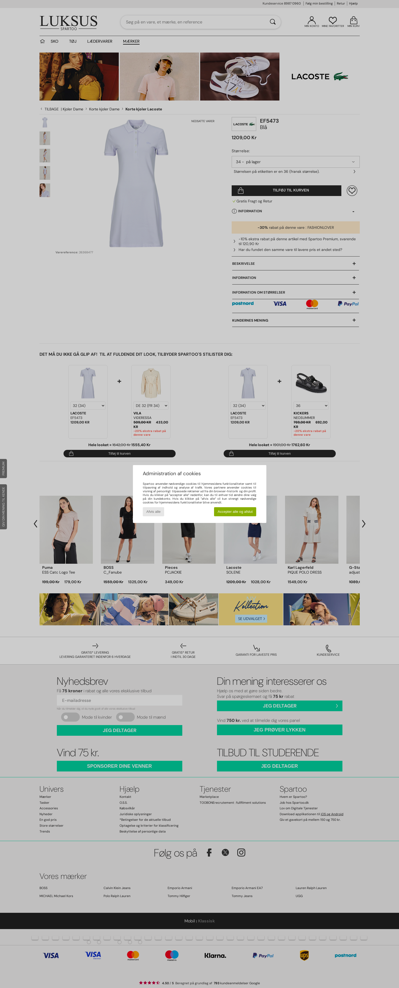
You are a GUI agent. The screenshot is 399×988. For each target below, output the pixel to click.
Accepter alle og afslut (235, 512)
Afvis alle (153, 512)
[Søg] (272, 22)
